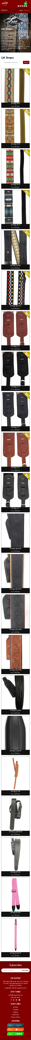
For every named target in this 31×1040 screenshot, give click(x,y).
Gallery (15, 1012)
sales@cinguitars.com (16, 995)
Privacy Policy (15, 1017)
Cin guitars (15, 978)
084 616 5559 (15, 998)
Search (26, 62)
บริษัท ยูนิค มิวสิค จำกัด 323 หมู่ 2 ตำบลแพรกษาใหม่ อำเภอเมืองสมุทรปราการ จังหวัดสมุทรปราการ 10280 (15, 983)
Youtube (15, 1010)
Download (15, 1015)
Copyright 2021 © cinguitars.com (15, 988)
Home (21, 10)
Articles (15, 1007)
